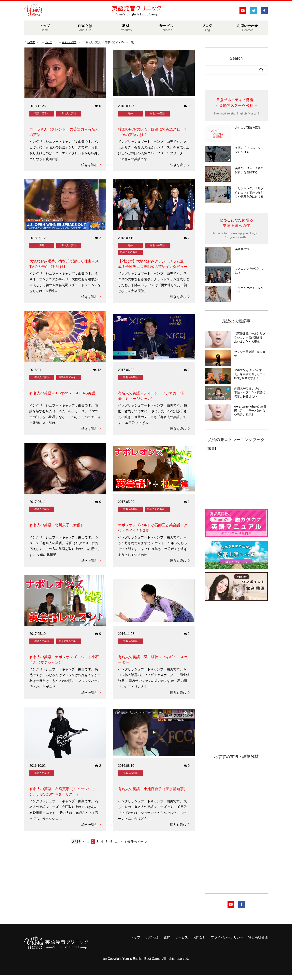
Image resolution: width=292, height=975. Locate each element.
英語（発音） (41, 113)
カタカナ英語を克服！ (249, 127)
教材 (126, 28)
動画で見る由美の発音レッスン (131, 252)
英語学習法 (242, 249)
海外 (130, 113)
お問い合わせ (247, 28)
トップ (44, 28)
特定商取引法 (258, 937)
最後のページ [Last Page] (136, 841)
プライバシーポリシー (227, 937)
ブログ (207, 28)
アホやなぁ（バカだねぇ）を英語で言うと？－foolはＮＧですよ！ (249, 374)
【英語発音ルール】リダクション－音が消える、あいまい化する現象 (249, 337)
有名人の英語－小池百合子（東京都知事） (152, 789)
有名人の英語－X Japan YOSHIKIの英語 (62, 393)
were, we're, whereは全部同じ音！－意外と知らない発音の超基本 (250, 410)
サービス (166, 28)
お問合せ (199, 937)
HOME (31, 42)
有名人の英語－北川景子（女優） (56, 525)
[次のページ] (121, 841)
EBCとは (85, 28)
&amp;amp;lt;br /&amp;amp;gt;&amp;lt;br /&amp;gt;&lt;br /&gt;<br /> (220, 478)
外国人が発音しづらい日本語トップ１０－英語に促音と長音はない (249, 392)
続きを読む (91, 165)
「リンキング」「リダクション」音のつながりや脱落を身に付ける (249, 192)
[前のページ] (83, 841)
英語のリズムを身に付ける (70, 377)
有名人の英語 (68, 113)
